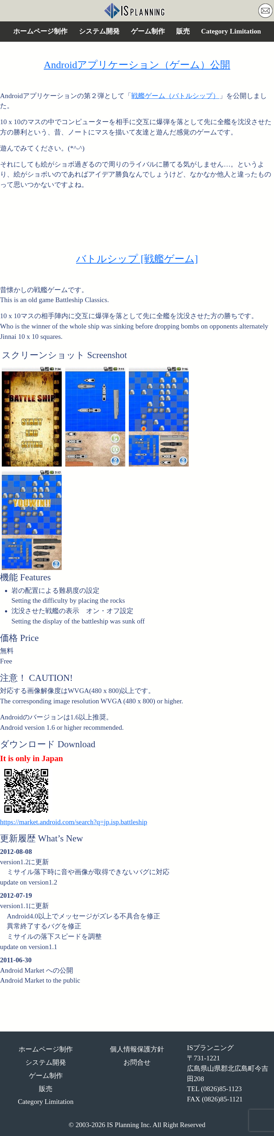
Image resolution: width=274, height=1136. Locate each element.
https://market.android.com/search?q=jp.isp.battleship (73, 822)
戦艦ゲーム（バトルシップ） (175, 96)
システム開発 (99, 31)
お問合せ (137, 1062)
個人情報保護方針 (137, 1049)
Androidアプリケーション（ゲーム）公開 (137, 64)
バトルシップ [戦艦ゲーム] (137, 258)
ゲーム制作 (148, 31)
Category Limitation (231, 31)
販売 (183, 31)
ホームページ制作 (40, 31)
